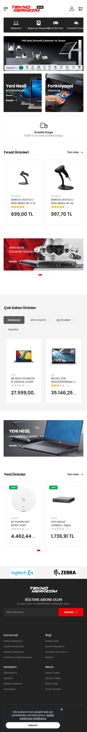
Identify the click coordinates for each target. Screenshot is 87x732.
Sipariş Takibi (52, 678)
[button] (40, 274)
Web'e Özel (51, 683)
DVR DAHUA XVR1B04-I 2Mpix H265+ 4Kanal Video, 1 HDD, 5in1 (61, 527)
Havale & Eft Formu (56, 652)
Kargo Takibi (52, 672)
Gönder (71, 612)
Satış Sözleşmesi (13, 641)
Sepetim (8, 678)
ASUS (13, 374)
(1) (27, 207)
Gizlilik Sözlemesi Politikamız (37, 716)
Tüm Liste (73, 152)
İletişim (49, 657)
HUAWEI (14, 518)
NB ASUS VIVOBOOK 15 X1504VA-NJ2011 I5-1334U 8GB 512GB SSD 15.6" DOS (23, 383)
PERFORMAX (16, 196)
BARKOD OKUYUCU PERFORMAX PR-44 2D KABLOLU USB (62, 203)
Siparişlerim (10, 672)
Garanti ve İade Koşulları (18, 657)
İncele (9, 100)
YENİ (13, 487)
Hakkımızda (52, 641)
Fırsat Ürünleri (53, 689)
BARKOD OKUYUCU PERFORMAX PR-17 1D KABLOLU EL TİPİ (23, 203)
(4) (68, 385)
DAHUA (54, 518)
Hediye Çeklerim (13, 683)
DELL (53, 374)
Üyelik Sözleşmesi (14, 646)
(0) (28, 385)
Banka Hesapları (54, 646)
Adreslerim (10, 689)
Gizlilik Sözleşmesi (14, 652)
